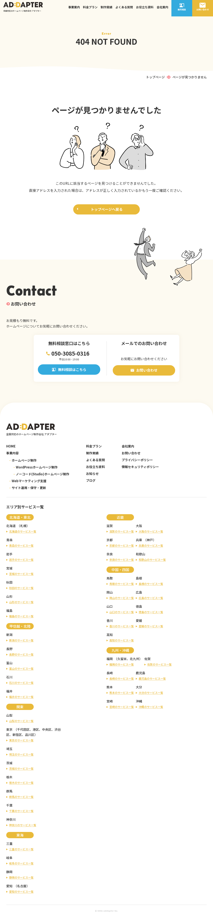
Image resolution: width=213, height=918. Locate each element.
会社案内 (162, 9)
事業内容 (12, 454)
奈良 (109, 555)
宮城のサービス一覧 (21, 575)
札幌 (23, 527)
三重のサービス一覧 (21, 850)
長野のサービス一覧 (21, 656)
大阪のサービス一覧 (151, 533)
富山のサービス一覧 (21, 670)
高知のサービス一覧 (121, 641)
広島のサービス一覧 (151, 599)
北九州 (134, 660)
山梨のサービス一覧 (21, 722)
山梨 (9, 716)
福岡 (109, 660)
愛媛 (139, 622)
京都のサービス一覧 (121, 547)
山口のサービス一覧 (121, 613)
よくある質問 (124, 9)
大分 (139, 688)
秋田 (9, 583)
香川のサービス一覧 (121, 627)
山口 (109, 607)
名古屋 (21, 887)
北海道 (11, 527)
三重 (9, 845)
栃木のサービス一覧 (21, 784)
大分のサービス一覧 (151, 694)
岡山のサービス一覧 (121, 599)
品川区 (29, 736)
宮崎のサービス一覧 (121, 708)
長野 (9, 650)
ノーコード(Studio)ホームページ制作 (41, 475)
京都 (109, 541)
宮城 (9, 569)
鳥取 (109, 579)
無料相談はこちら (69, 371)
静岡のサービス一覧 (21, 879)
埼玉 (9, 750)
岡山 (109, 593)
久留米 (122, 660)
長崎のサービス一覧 (121, 680)
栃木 (9, 778)
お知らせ (92, 474)
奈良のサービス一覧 (121, 561)
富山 (9, 664)
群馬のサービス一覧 (21, 798)
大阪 (139, 527)
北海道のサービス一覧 (22, 533)
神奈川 (11, 820)
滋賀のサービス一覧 (121, 533)
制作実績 (106, 9)
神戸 (150, 541)
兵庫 (139, 541)
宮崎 (109, 702)
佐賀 (147, 660)
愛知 (9, 887)
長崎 (109, 674)
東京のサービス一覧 (21, 741)
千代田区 (23, 730)
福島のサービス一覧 (21, 617)
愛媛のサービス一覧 (151, 627)
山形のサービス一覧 (21, 603)
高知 (109, 636)
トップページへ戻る (107, 210)
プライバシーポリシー (137, 461)
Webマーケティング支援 (27, 482)
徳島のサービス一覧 (151, 613)
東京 (9, 730)
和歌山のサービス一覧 (152, 561)
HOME (11, 447)
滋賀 (109, 527)
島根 (139, 579)
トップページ (155, 77)
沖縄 (139, 702)
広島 (139, 593)
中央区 (46, 730)
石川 (9, 678)
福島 (9, 612)
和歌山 (140, 555)
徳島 (139, 607)
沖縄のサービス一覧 (151, 708)
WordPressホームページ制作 (36, 468)
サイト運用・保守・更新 (27, 488)
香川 (109, 622)
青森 (9, 541)
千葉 (9, 806)
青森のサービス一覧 (21, 547)
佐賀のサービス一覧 (159, 666)
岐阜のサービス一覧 (21, 864)
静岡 (9, 873)
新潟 (9, 636)
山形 (9, 597)
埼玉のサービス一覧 (21, 756)
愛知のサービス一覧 (21, 893)
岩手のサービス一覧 (21, 561)
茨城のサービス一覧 (21, 770)
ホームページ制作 (23, 461)
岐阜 (9, 859)
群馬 (9, 792)
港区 (36, 730)
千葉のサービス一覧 (21, 812)
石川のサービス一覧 (21, 684)
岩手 (9, 555)
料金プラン (90, 9)
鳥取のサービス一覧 (121, 585)
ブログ (90, 481)
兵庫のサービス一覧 (151, 547)
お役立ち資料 (145, 9)
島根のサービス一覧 (151, 585)
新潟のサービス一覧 (21, 641)
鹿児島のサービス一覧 (152, 680)
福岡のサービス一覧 (121, 666)
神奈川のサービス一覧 (22, 826)
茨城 (9, 764)
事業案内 (74, 9)
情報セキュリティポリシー (140, 467)
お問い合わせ (144, 371)
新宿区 (17, 736)
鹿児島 (140, 674)
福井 (9, 692)
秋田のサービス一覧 (21, 589)
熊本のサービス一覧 (121, 694)
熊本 (109, 688)
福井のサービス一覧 (21, 698)
